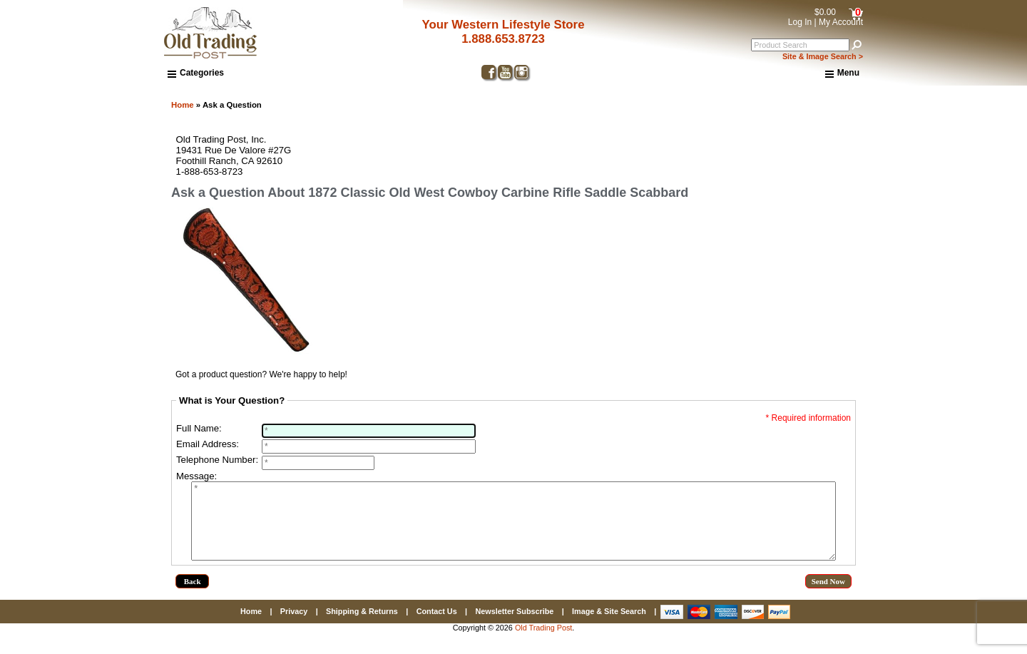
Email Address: (207, 444)
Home (182, 105)
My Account (841, 22)
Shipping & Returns (362, 626)
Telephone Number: (217, 459)
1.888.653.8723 (503, 39)
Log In (800, 22)
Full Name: (199, 428)
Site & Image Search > (822, 56)
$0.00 (825, 12)
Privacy (293, 626)
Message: (196, 476)
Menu (842, 73)
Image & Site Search (609, 626)
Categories (196, 73)
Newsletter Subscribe (514, 626)
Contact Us (437, 626)
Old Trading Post (543, 642)
